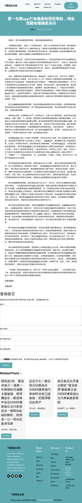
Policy (38, 461)
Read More (7, 436)
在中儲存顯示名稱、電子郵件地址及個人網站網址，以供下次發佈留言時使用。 (36, 359)
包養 (26, 54)
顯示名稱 (4, 329)
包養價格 (45, 166)
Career (38, 473)
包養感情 (8, 286)
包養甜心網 (66, 121)
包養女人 (20, 191)
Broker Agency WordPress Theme (24, 500)
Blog (37, 477)
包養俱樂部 (9, 280)
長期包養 (15, 96)
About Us (39, 457)
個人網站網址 (5, 349)
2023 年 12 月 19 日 (44, 29)
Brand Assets (55, 477)
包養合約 (61, 143)
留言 (2, 304)
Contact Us (39, 480)
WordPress (58, 500)
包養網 (37, 71)
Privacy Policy (55, 470)
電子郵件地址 (6, 339)
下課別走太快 (10, 5)
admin (32, 29)
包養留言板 (14, 138)
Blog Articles (55, 473)
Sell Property (71, 5)
